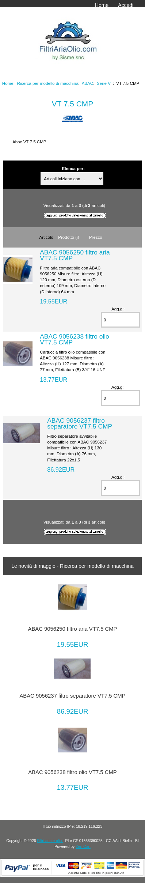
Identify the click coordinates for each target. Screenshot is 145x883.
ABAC (88, 83)
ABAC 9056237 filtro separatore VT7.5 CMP (79, 423)
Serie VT (105, 83)
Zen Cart (83, 847)
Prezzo (95, 237)
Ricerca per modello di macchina (47, 83)
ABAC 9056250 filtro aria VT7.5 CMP (75, 255)
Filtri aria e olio (50, 841)
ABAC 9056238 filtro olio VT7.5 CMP (74, 339)
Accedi (125, 5)
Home (101, 5)
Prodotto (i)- (69, 237)
